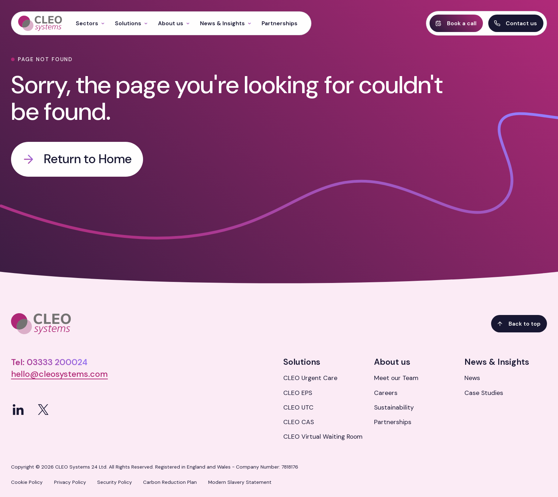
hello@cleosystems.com (59, 374)
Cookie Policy (27, 482)
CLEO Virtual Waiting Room (323, 436)
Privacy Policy (70, 482)
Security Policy (114, 482)
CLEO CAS (298, 422)
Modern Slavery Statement (240, 482)
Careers (386, 393)
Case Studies (483, 393)
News (472, 378)
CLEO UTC (298, 407)
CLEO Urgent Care (310, 378)
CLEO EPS (297, 393)
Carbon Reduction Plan (170, 482)
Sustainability (394, 407)
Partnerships (392, 422)
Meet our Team (396, 378)
